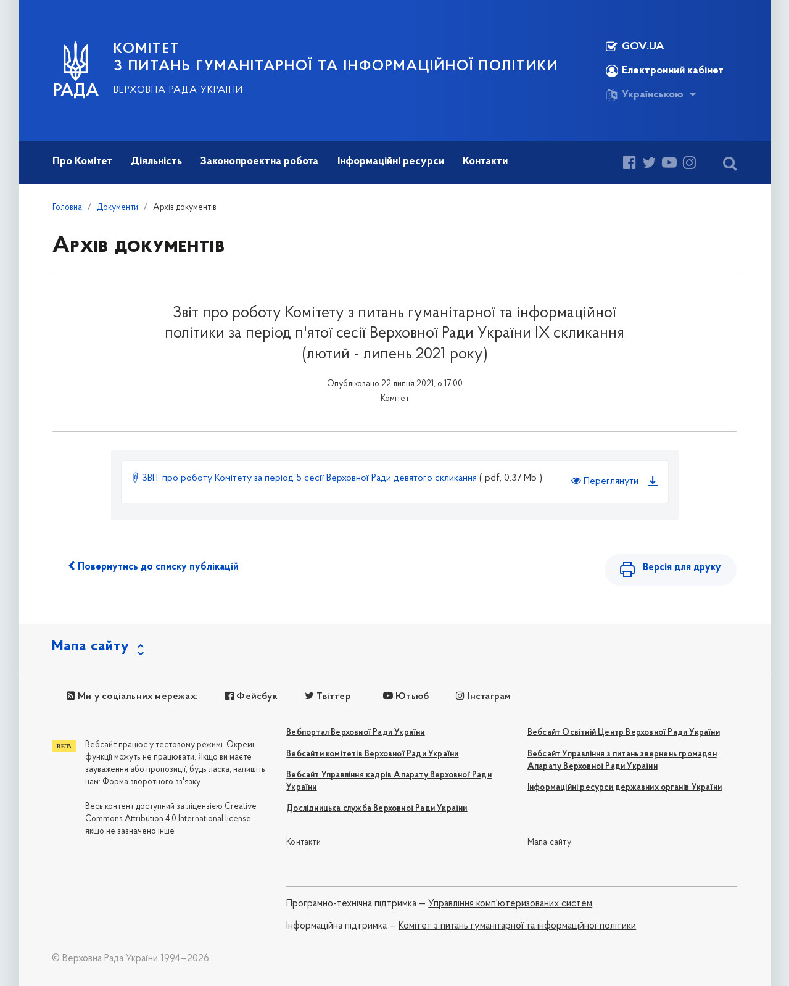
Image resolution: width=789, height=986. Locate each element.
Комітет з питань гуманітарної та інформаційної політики (517, 926)
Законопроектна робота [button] (259, 161)
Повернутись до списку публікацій (153, 566)
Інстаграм (483, 697)
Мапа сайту (549, 842)
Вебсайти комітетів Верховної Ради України (372, 754)
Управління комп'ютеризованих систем (510, 904)
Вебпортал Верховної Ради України (355, 732)
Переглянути (604, 480)
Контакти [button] (485, 161)
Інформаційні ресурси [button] (390, 161)
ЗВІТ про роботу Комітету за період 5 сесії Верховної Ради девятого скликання (305, 478)
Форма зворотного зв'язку (151, 782)
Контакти (303, 842)
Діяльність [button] (156, 161)
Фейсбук (251, 697)
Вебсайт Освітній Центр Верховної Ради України (623, 732)
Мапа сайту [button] (91, 646)
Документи (117, 207)
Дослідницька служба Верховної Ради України (376, 808)
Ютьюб (406, 697)
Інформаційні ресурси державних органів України (624, 787)
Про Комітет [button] (82, 161)
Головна (67, 207)
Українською (645, 95)
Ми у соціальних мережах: (132, 697)
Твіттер (328, 697)
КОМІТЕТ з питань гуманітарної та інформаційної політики (336, 58)
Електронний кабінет (665, 71)
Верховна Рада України (178, 90)
